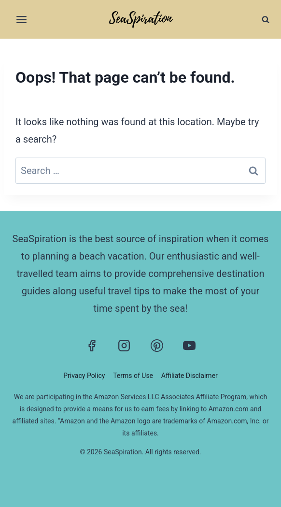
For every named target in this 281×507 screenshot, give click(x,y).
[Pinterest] (156, 345)
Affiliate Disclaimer (189, 375)
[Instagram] (124, 345)
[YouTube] (189, 345)
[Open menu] (22, 19)
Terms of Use (133, 375)
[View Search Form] (265, 19)
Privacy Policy (84, 375)
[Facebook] (91, 345)
